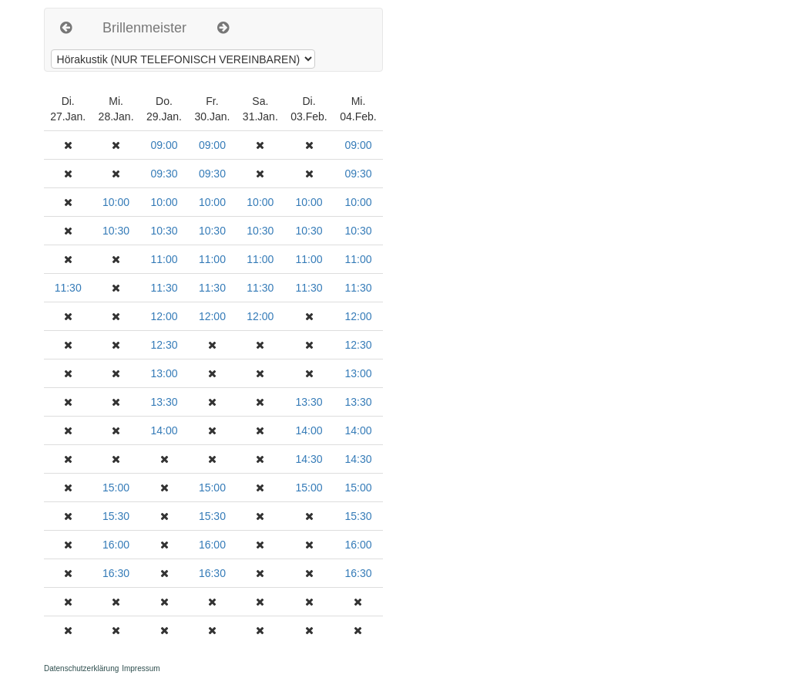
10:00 (115, 202)
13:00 (163, 373)
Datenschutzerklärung (81, 668)
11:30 (68, 288)
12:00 (163, 316)
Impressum (140, 668)
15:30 (115, 516)
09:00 (163, 145)
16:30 (115, 573)
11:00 (163, 259)
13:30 (163, 402)
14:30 (309, 459)
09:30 (163, 173)
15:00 (115, 487)
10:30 (115, 230)
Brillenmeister (144, 27)
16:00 (115, 544)
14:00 (163, 430)
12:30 (163, 345)
